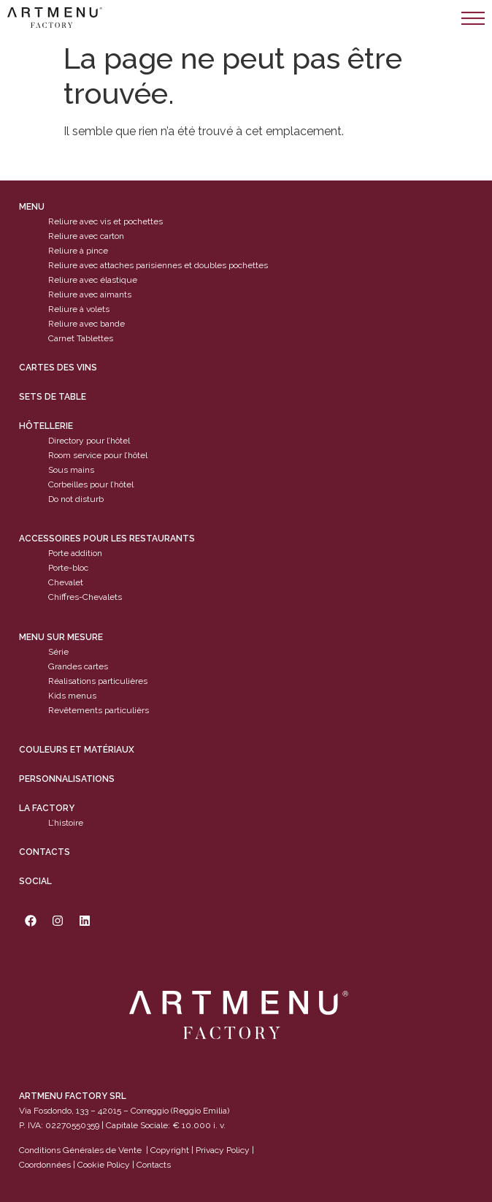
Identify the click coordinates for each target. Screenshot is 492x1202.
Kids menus (72, 696)
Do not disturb (76, 499)
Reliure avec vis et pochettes (105, 221)
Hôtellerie (46, 426)
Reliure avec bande (86, 324)
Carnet (61, 338)
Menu (32, 207)
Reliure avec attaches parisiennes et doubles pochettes (158, 265)
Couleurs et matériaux (76, 750)
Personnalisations (67, 779)
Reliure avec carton (86, 236)
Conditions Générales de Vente (80, 1150)
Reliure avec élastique (92, 280)
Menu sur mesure (61, 637)
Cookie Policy (103, 1165)
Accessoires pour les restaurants (107, 538)
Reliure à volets (78, 309)
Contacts (44, 852)
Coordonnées (45, 1165)
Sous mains (71, 470)
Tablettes (95, 338)
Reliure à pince (78, 251)
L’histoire (65, 823)
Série (58, 652)
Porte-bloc (68, 568)
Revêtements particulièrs (98, 710)
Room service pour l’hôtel (97, 455)
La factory (46, 808)
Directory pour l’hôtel (89, 440)
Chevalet (65, 582)
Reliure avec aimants (89, 294)
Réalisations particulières (97, 681)
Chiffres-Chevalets (85, 597)
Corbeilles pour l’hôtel (91, 484)
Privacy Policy (223, 1150)
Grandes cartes (78, 666)
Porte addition (75, 553)
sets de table (52, 397)
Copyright (169, 1150)
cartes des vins (58, 367)
